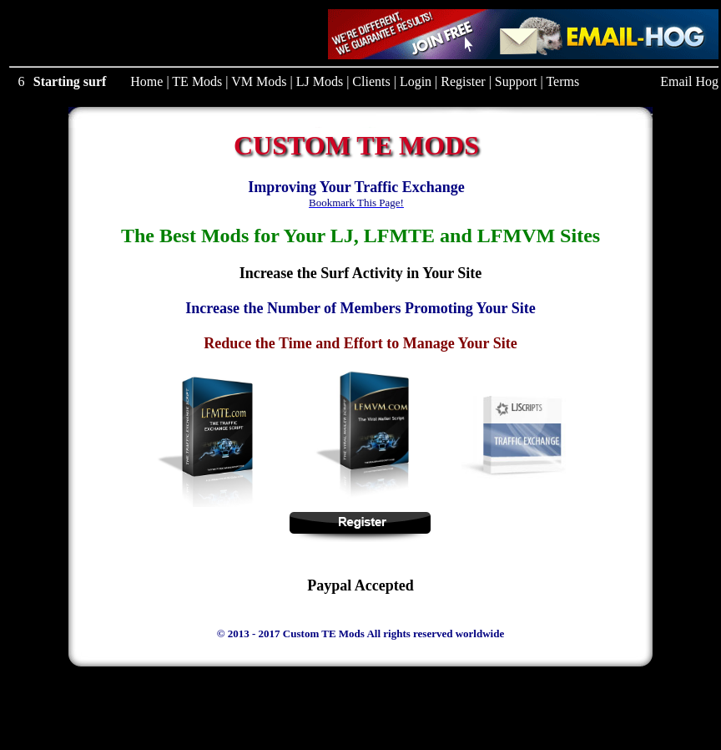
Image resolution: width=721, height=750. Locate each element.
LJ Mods (319, 81)
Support (516, 81)
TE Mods (197, 81)
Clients (371, 81)
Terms (562, 81)
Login (415, 81)
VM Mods (258, 81)
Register (463, 81)
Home (146, 81)
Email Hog (689, 81)
